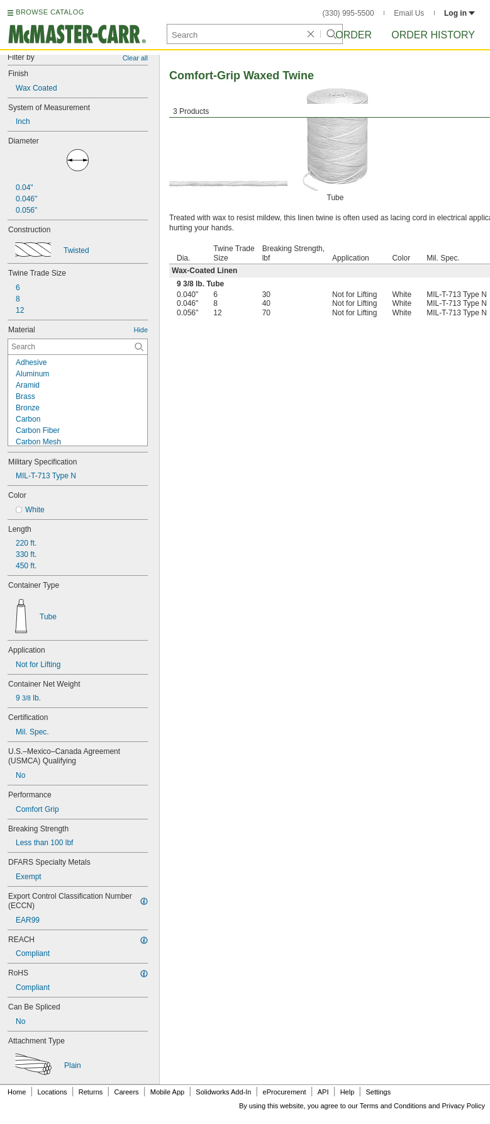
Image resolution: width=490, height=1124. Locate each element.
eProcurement (284, 1092)
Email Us (409, 13)
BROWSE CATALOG (50, 12)
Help (347, 1092)
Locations (52, 1092)
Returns (91, 1092)
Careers (126, 1092)
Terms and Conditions (393, 1106)
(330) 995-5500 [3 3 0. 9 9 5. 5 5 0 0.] (348, 13)
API (323, 1092)
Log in (459, 13)
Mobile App (167, 1092)
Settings (378, 1092)
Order (353, 35)
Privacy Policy (463, 1106)
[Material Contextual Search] (78, 347)
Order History (433, 35)
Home (17, 1092)
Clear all (135, 58)
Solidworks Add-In (223, 1092)
